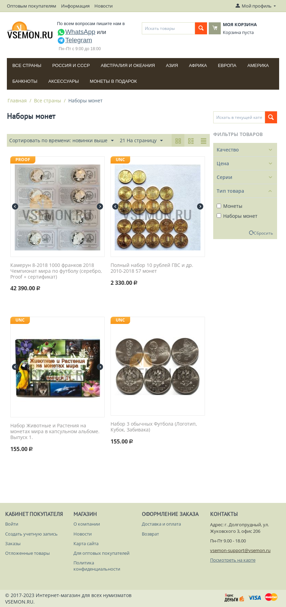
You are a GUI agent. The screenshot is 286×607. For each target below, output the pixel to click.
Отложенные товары (27, 553)
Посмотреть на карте (232, 560)
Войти (11, 524)
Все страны (26, 65)
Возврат (150, 534)
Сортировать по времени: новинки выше (61, 140)
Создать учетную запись (31, 534)
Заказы (13, 543)
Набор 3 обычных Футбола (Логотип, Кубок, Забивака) (154, 427)
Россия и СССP (71, 65)
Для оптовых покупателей (101, 553)
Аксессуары (63, 81)
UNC (120, 159)
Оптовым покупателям (31, 6)
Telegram (74, 40)
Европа (227, 65)
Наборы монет (237, 216)
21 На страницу (141, 140)
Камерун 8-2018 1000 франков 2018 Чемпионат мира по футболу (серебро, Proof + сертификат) (56, 271)
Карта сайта (86, 543)
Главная (17, 100)
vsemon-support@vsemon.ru (240, 550)
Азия (172, 65)
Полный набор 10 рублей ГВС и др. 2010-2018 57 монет (152, 268)
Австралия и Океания (128, 65)
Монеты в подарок (113, 81)
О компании (86, 524)
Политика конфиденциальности (96, 566)
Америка (258, 65)
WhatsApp (76, 31)
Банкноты (24, 81)
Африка (198, 65)
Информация (75, 6)
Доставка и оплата (161, 524)
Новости (103, 6)
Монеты (229, 206)
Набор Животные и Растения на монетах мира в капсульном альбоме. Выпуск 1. (55, 431)
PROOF (22, 159)
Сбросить (263, 233)
